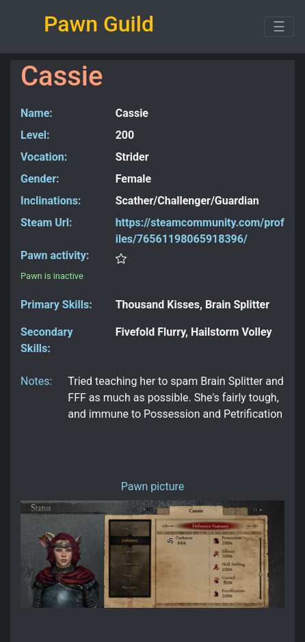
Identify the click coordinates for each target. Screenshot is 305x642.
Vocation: (44, 156)
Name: (37, 113)
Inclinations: (51, 200)
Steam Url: (46, 222)
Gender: (40, 178)
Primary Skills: (56, 304)
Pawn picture (153, 486)
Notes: (36, 381)
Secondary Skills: (46, 340)
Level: (35, 135)
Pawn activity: (55, 255)
